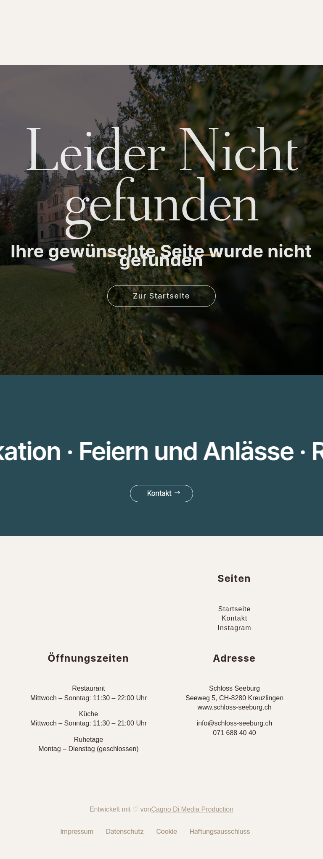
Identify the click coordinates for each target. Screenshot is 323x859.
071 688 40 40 (234, 732)
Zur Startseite (161, 295)
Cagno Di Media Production (192, 809)
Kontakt (159, 493)
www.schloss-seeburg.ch (234, 707)
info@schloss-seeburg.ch (235, 723)
